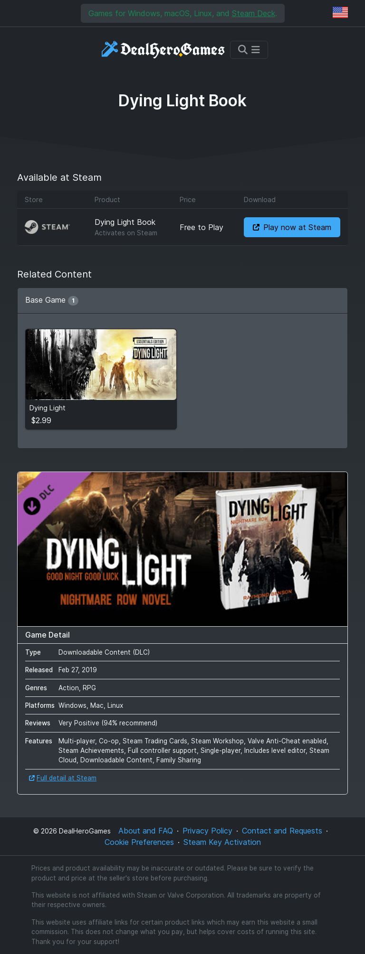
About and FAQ (145, 830)
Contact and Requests (282, 830)
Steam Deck (253, 13)
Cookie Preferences (139, 842)
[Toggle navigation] (249, 50)
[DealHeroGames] (163, 50)
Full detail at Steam (62, 778)
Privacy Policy (207, 830)
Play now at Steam (292, 227)
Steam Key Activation (222, 842)
